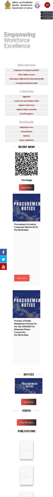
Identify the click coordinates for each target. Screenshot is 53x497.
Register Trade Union (26, 110)
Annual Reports (26, 136)
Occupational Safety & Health (26, 88)
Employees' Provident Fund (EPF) (26, 75)
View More (28, 402)
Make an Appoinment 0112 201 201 (46, 12)
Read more (22, 278)
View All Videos (26, 422)
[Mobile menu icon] (47, 5)
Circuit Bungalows (26, 118)
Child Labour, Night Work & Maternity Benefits (26, 83)
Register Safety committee (27, 114)
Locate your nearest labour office (26, 106)
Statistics (26, 140)
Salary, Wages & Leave (26, 79)
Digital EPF (27, 101)
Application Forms (26, 132)
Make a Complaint (45, 15)
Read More (26, 187)
